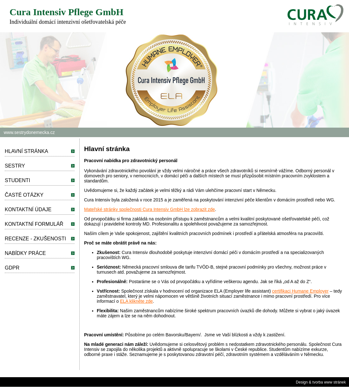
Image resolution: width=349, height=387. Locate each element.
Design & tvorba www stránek (321, 382)
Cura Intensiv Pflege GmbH (66, 12)
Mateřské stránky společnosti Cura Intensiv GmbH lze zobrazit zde (149, 209)
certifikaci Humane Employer (300, 291)
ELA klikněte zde (136, 301)
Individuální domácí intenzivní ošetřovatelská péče (68, 22)
